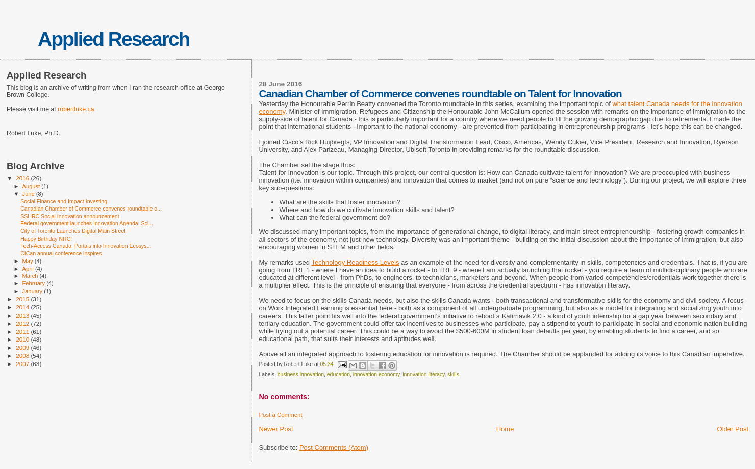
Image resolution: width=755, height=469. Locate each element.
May (28, 261)
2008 (23, 355)
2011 (23, 331)
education (338, 374)
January (33, 291)
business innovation (301, 374)
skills (453, 374)
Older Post (732, 429)
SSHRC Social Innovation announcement (69, 216)
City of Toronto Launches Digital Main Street (72, 231)
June (29, 194)
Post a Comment (280, 415)
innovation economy (376, 374)
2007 (23, 363)
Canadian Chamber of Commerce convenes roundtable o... (91, 208)
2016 (23, 178)
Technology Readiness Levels (355, 262)
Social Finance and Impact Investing (63, 201)
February (34, 283)
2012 (23, 323)
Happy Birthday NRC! (46, 239)
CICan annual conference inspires (61, 253)
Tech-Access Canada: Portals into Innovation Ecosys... (85, 246)
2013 (23, 315)
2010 (23, 339)
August (32, 186)
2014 (23, 307)
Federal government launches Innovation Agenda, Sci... (86, 223)
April (28, 269)
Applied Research (113, 39)
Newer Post (276, 429)
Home (505, 429)
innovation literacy (423, 374)
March (31, 276)
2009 (23, 347)
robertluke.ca (76, 109)
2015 (23, 299)
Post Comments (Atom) (333, 447)
